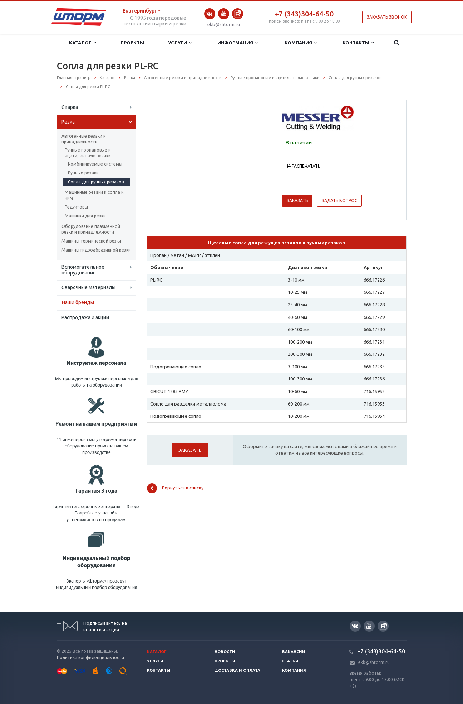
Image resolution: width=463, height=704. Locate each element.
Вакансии (293, 652)
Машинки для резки (85, 216)
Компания (300, 43)
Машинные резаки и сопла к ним (94, 195)
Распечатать (303, 166)
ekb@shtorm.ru (223, 24)
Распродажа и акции (85, 317)
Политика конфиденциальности (90, 657)
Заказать (297, 200)
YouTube (223, 13)
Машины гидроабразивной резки (96, 250)
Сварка (69, 107)
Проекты (132, 42)
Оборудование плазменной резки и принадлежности (90, 229)
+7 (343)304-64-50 (304, 14)
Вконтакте (209, 14)
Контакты (358, 43)
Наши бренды (78, 302)
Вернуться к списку (175, 488)
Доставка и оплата (237, 670)
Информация (237, 43)
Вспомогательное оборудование (82, 270)
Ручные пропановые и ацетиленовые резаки (88, 153)
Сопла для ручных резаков (96, 181)
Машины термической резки (91, 241)
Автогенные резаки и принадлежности (83, 139)
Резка (68, 122)
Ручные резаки (83, 173)
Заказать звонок (387, 17)
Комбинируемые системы (95, 164)
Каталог (82, 43)
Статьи (290, 661)
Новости (225, 652)
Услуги (179, 43)
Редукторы (76, 207)
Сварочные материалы (88, 287)
